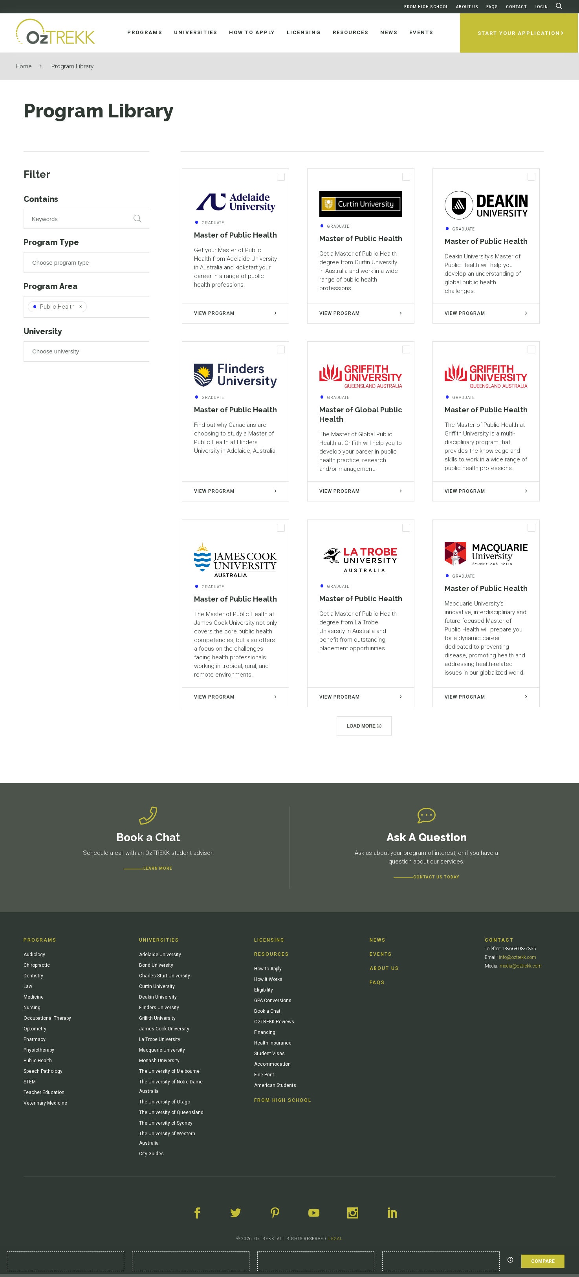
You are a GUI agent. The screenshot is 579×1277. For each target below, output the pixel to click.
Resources (271, 957)
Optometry (35, 1032)
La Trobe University (159, 1042)
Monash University (159, 1064)
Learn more (157, 871)
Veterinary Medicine (45, 1106)
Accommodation (272, 1067)
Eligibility (263, 993)
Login (541, 7)
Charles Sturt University (164, 979)
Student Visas (269, 1056)
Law (28, 989)
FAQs (492, 7)
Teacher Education (44, 1095)
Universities (159, 943)
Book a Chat (267, 1014)
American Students (275, 1088)
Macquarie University (162, 1053)
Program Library (72, 66)
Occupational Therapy (47, 1021)
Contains (41, 199)
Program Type (51, 242)
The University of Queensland (171, 1115)
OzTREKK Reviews (274, 1025)
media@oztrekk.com (521, 969)
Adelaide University (160, 957)
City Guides (151, 1157)
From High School (426, 7)
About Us (467, 7)
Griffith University (157, 1021)
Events (381, 957)
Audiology (34, 957)
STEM (30, 1085)
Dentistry (33, 979)
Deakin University (158, 1000)
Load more (364, 729)
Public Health (38, 1064)
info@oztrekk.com (517, 960)
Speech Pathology (43, 1074)
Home (24, 66)
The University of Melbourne (169, 1074)
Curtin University (157, 989)
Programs (40, 943)
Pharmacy (35, 1042)
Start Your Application (520, 33)
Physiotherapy (39, 1053)
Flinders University (159, 1011)
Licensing (269, 943)
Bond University (156, 968)
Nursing (32, 1011)
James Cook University (164, 1032)
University (43, 331)
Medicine (34, 1000)
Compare (543, 1261)
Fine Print (264, 1078)
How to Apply (268, 972)
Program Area (51, 286)
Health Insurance (272, 1046)
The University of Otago (164, 1105)
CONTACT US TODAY (436, 880)
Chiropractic (37, 968)
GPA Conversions (272, 1003)
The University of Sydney (165, 1126)
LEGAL (335, 1242)
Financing (264, 1035)
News (378, 943)
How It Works (268, 982)
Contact (516, 7)
